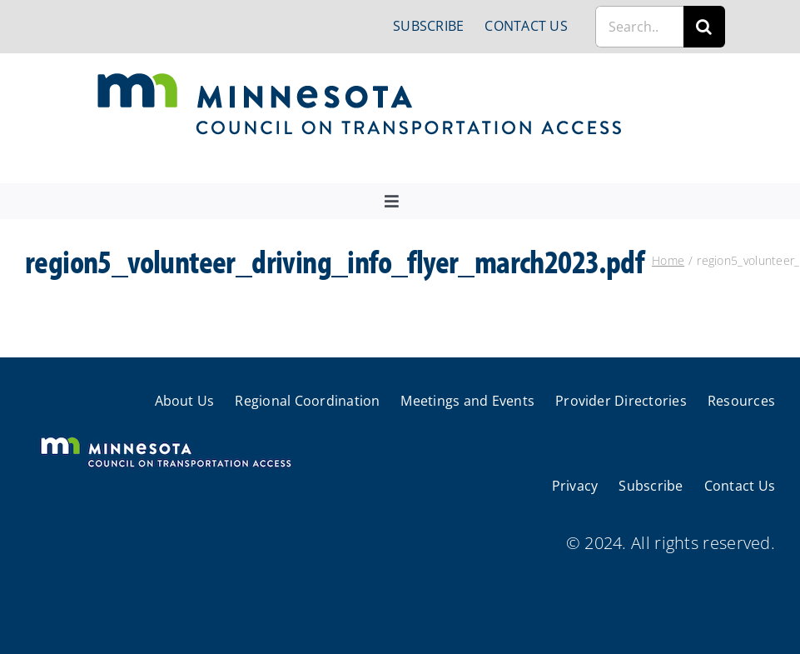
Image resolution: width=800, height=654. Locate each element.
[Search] (704, 26)
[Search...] (639, 26)
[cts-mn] (360, 78)
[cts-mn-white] (165, 438)
